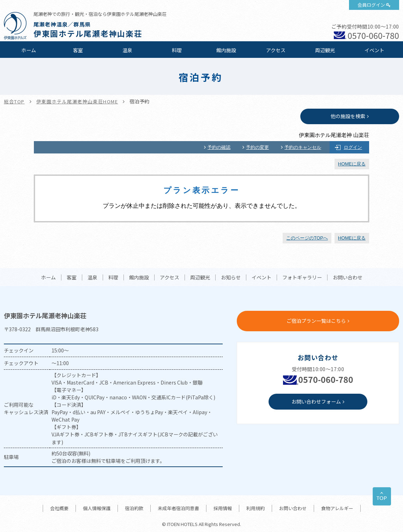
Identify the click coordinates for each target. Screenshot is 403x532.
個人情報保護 (96, 508)
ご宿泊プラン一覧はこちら (316, 320)
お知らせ (231, 277)
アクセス (275, 50)
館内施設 (226, 50)
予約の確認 (218, 147)
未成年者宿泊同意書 (178, 508)
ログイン (353, 147)
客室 (78, 50)
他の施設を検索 (348, 116)
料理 (177, 50)
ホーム (28, 50)
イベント (374, 50)
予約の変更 (257, 147)
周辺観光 (325, 50)
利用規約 (255, 508)
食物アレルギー (337, 508)
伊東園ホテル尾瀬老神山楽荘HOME (77, 101)
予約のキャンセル (302, 147)
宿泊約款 (134, 508)
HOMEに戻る (352, 164)
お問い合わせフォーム (316, 401)
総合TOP (14, 101)
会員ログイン (371, 4)
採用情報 (222, 508)
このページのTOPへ (307, 238)
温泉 (127, 50)
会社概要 (59, 508)
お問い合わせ (347, 277)
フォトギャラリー (302, 277)
